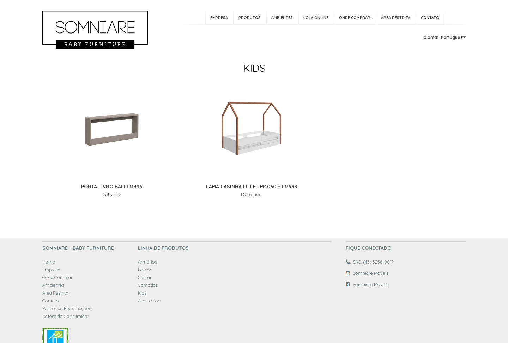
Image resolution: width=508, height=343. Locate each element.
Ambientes (282, 17)
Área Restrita (395, 17)
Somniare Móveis (370, 273)
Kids (142, 293)
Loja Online (315, 17)
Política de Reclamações (66, 308)
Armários (147, 262)
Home (48, 262)
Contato (430, 17)
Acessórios (149, 300)
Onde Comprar (354, 17)
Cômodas (148, 285)
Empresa (219, 17)
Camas (145, 277)
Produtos (249, 17)
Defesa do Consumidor (65, 316)
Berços (145, 269)
